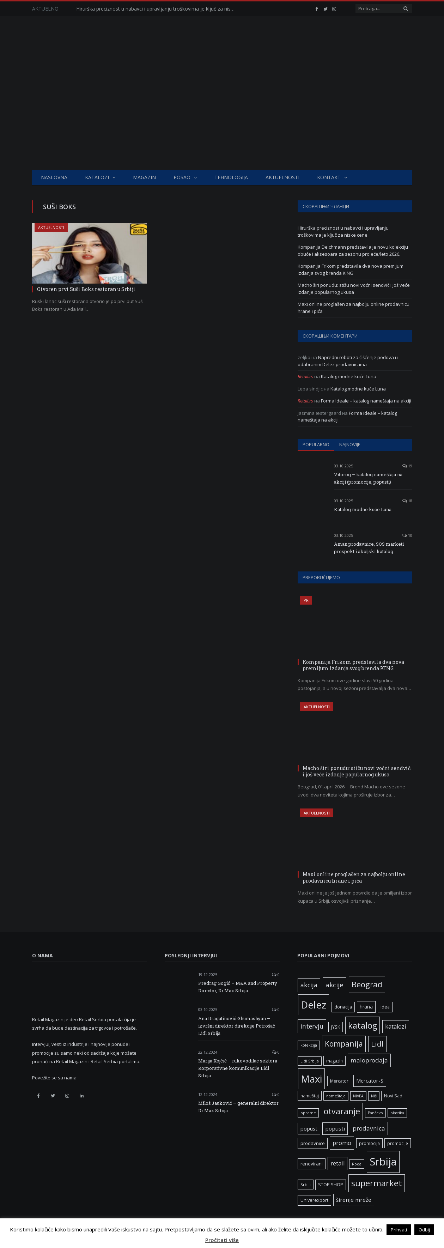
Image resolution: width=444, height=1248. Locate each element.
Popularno (316, 444)
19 (407, 465)
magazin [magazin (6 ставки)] (334, 1061)
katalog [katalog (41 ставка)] (362, 1025)
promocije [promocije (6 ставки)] (397, 1143)
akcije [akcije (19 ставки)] (334, 984)
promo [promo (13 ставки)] (342, 1143)
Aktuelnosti (282, 177)
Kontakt (329, 177)
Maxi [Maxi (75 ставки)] (311, 1078)
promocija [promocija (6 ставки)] (369, 1143)
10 (407, 535)
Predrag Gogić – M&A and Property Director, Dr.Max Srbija (237, 987)
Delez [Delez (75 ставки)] (313, 1004)
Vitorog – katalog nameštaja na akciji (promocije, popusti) (368, 478)
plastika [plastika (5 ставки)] (397, 1112)
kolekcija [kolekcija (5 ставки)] (308, 1045)
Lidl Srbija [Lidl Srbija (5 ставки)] (309, 1061)
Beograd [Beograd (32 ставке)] (367, 984)
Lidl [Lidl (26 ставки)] (377, 1044)
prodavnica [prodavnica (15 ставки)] (369, 1128)
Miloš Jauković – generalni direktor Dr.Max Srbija (238, 1107)
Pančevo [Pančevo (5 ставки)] (375, 1112)
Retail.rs (305, 376)
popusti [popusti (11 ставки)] (335, 1128)
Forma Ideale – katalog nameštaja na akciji (366, 401)
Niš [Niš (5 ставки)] (374, 1095)
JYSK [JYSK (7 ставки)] (335, 1027)
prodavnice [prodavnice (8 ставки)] (312, 1143)
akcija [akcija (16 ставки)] (308, 985)
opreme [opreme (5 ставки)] (308, 1112)
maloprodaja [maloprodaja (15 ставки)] (369, 1060)
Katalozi (97, 177)
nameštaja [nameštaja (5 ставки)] (336, 1095)
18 (407, 500)
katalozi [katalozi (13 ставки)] (395, 1026)
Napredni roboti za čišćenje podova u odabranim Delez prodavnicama (348, 361)
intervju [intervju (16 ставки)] (311, 1026)
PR (306, 600)
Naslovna (54, 177)
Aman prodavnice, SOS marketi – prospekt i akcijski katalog (371, 548)
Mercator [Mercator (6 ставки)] (339, 1081)
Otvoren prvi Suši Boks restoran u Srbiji (86, 289)
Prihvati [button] (399, 1229)
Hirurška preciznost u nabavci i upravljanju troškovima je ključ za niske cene (157, 9)
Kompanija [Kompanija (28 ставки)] (344, 1043)
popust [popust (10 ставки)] (308, 1128)
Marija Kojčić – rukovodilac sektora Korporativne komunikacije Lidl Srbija (237, 1068)
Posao (182, 177)
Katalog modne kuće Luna (348, 376)
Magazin (144, 177)
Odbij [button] (424, 1229)
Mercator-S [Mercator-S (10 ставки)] (369, 1080)
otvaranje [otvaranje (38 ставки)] (342, 1111)
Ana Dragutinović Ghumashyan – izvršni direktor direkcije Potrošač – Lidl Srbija (238, 1025)
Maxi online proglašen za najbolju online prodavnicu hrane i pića (354, 877)
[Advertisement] (222, 116)
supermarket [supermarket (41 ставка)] (376, 1183)
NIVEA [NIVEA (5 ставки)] (358, 1095)
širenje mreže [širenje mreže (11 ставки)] (353, 1199)
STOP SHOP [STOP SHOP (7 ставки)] (330, 1185)
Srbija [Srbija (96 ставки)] (383, 1162)
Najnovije (349, 444)
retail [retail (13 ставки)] (337, 1163)
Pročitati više (222, 1239)
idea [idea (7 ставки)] (385, 1007)
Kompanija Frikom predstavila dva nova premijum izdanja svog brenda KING (350, 269)
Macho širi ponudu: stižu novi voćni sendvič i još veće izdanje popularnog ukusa (354, 288)
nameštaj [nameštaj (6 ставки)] (309, 1095)
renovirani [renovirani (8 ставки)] (311, 1164)
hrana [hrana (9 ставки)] (366, 1006)
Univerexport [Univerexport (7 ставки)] (314, 1200)
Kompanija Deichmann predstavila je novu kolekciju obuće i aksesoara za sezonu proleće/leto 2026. (353, 250)
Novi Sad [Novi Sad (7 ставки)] (393, 1096)
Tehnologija (231, 177)
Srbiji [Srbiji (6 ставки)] (305, 1184)
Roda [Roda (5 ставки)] (356, 1164)
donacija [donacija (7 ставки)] (343, 1007)
